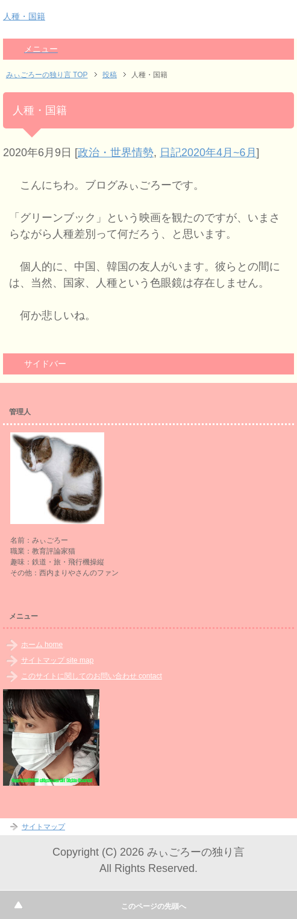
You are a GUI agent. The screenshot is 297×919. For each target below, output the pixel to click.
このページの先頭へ (153, 906)
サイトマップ (43, 827)
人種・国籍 (24, 16)
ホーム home (42, 644)
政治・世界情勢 (116, 153)
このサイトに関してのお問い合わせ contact (91, 676)
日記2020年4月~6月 (208, 153)
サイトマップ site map (57, 660)
